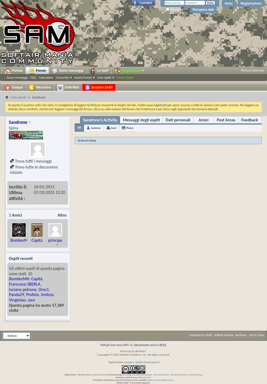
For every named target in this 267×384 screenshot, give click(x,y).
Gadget (14, 88)
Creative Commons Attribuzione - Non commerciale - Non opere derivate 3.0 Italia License (163, 374)
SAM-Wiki (68, 88)
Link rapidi (104, 77)
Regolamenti (129, 70)
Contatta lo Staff (200, 335)
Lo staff (98, 71)
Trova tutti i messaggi (31, 161)
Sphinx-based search (147, 362)
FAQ (33, 77)
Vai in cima (256, 335)
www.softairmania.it (142, 377)
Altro (62, 215)
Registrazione (251, 3)
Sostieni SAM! (99, 88)
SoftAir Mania (223, 335)
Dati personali (178, 119)
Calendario (46, 77)
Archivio (241, 335)
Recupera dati (203, 9)
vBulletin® (141, 351)
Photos (130, 127)
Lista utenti (18, 97)
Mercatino (40, 88)
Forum (37, 71)
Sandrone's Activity (100, 119)
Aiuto (229, 3)
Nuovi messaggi (17, 77)
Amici (204, 119)
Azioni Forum (83, 77)
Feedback (249, 119)
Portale (14, 71)
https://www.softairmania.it (161, 380)
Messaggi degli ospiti (141, 119)
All (79, 127)
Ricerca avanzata (252, 70)
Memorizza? (175, 9)
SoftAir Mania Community (96, 374)
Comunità (62, 77)
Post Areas (226, 119)
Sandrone (96, 127)
